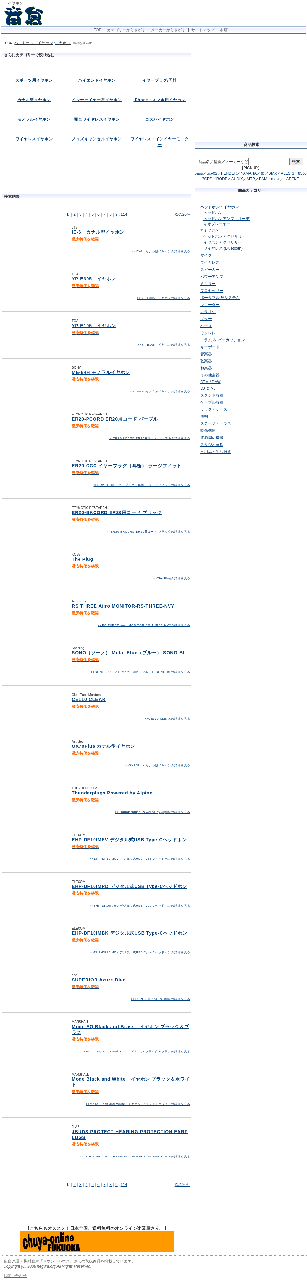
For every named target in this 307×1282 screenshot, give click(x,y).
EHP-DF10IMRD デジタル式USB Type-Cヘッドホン (129, 886)
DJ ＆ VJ (207, 388)
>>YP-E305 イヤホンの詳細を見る (163, 298)
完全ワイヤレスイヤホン (97, 119)
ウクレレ (208, 333)
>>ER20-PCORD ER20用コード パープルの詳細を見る (149, 438)
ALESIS (287, 173)
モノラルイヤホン (34, 119)
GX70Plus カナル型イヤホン (103, 746)
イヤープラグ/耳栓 (159, 80)
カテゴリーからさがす (126, 30)
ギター (206, 319)
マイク (206, 255)
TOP (97, 30)
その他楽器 (210, 375)
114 (124, 214)
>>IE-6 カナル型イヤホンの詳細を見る (161, 251)
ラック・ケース (213, 409)
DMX (272, 173)
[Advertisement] (97, 174)
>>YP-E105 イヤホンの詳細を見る (163, 344)
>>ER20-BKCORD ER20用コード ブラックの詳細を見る (148, 531)
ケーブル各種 (211, 402)
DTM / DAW (210, 382)
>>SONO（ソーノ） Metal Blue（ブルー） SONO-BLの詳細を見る (140, 671)
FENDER (229, 173)
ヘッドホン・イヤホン (33, 43)
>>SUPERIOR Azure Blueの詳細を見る (160, 999)
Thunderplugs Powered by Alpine (112, 792)
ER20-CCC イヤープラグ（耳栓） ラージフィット (127, 465)
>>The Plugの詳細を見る (171, 578)
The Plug (82, 559)
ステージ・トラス (215, 423)
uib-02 (212, 173)
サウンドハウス (56, 1261)
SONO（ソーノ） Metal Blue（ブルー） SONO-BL (129, 652)
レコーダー (210, 304)
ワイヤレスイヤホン (34, 139)
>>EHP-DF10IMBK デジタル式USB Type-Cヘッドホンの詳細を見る (140, 952)
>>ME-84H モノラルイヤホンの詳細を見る (159, 391)
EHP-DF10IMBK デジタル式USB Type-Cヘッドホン (129, 933)
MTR (251, 179)
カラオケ (208, 312)
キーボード (210, 347)
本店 (224, 30)
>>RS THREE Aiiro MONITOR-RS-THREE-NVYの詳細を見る (144, 625)
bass (199, 173)
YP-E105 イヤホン (94, 325)
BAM (263, 179)
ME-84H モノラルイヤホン (101, 372)
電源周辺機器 (211, 437)
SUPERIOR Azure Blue (99, 979)
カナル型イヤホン (34, 100)
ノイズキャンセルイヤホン (97, 139)
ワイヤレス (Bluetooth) (223, 248)
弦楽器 (206, 361)
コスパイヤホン (159, 119)
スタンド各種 (211, 395)
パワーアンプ (211, 276)
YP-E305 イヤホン (94, 278)
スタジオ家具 (211, 444)
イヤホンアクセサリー (222, 242)
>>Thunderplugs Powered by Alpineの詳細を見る (152, 812)
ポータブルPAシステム (220, 297)
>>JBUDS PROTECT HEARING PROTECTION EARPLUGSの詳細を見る (135, 1156)
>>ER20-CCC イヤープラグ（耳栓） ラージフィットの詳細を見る (141, 485)
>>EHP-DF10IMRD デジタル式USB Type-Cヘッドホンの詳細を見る (140, 905)
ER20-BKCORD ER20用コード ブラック (117, 512)
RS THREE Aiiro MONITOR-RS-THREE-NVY (123, 606)
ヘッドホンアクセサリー (224, 236)
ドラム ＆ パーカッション (222, 340)
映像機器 (208, 430)
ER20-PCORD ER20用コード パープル (115, 419)
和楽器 (206, 368)
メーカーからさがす (168, 30)
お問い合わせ (15, 1275)
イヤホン (63, 43)
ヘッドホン (213, 212)
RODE (222, 179)
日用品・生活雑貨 (215, 451)
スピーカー (210, 269)
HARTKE (291, 179)
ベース (206, 326)
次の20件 (182, 214)
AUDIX (237, 179)
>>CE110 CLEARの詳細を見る (167, 718)
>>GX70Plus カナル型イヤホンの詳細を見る (157, 765)
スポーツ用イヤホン (34, 80)
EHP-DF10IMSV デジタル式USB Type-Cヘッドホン (129, 839)
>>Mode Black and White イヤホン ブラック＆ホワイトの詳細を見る (138, 1104)
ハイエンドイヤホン (97, 80)
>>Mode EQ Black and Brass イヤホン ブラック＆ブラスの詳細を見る (136, 1051)
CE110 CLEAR (89, 699)
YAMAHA (249, 173)
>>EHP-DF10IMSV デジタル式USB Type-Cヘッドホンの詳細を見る (140, 858)
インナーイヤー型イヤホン (97, 100)
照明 (204, 416)
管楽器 (206, 354)
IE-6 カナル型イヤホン (98, 232)
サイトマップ (202, 30)
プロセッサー (211, 290)
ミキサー (208, 283)
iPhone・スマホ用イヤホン (159, 100)
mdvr (275, 179)
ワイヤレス (210, 262)
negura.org (46, 1266)
